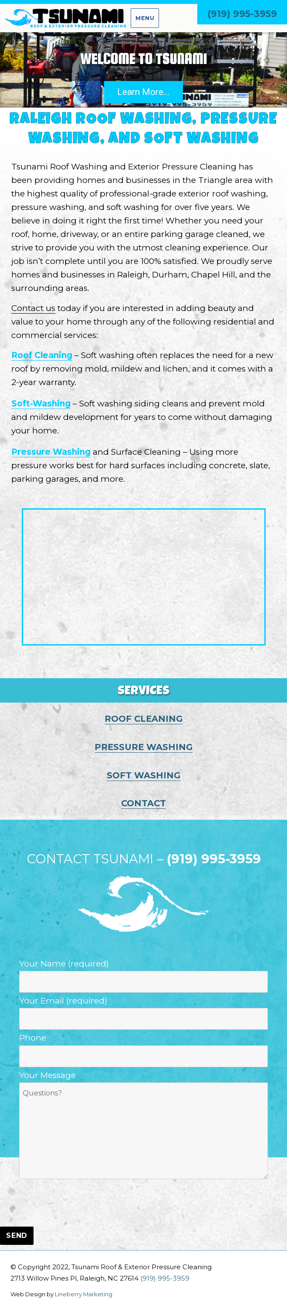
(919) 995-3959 (242, 13)
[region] (143, 70)
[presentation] (66, 1204)
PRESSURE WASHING (143, 747)
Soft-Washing (41, 404)
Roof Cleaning (41, 355)
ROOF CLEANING (143, 718)
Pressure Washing (51, 452)
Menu (144, 17)
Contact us (33, 308)
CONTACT (143, 803)
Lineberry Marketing (83, 1294)
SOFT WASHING (143, 775)
